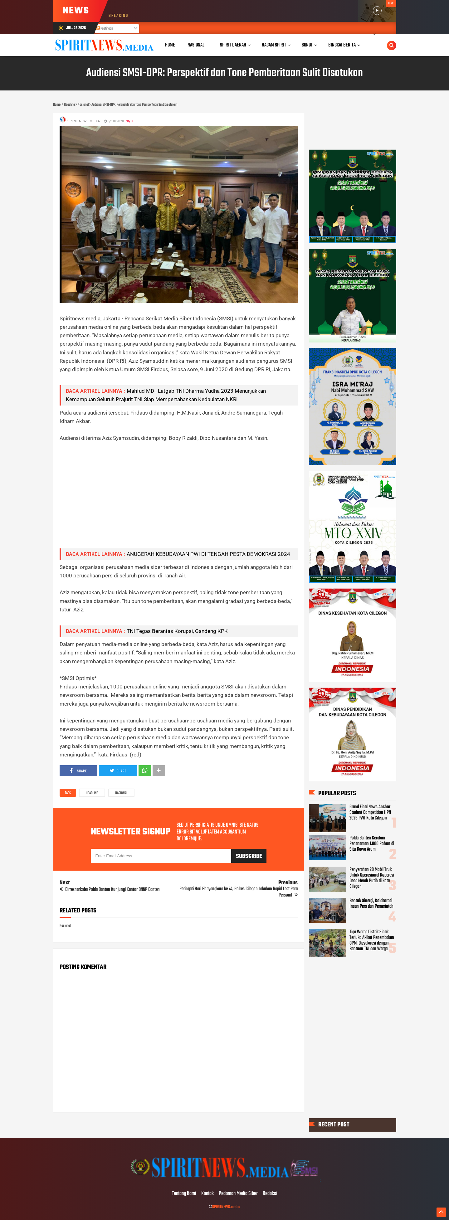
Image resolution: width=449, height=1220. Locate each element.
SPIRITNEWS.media (226, 1207)
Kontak (207, 1193)
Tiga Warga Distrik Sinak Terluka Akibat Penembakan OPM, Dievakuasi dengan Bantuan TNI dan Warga (371, 940)
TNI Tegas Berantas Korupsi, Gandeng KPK (177, 631)
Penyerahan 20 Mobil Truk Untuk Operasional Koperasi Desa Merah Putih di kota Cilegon (371, 877)
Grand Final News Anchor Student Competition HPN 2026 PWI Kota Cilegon (370, 812)
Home (170, 45)
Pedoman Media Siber (238, 1193)
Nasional (121, 793)
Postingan (104, 29)
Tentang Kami (184, 1193)
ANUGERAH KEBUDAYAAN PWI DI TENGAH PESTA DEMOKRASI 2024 (208, 554)
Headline (92, 793)
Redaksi (270, 1193)
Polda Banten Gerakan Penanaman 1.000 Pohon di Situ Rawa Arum (371, 843)
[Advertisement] (179, 499)
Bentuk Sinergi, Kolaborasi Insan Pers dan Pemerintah (371, 904)
